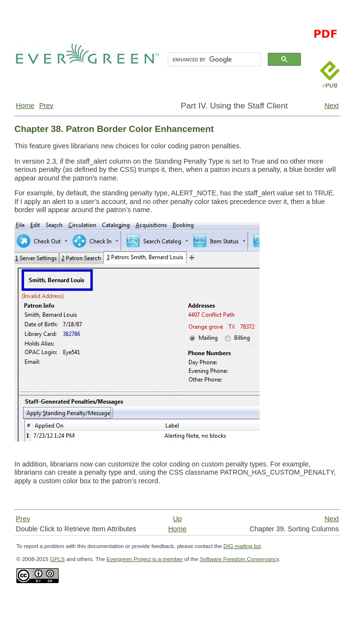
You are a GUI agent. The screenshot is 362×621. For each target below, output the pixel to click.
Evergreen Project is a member (145, 559)
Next (332, 105)
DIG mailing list (242, 546)
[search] (213, 59)
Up (177, 519)
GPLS (57, 559)
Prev (46, 105)
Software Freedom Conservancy (239, 559)
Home (25, 105)
